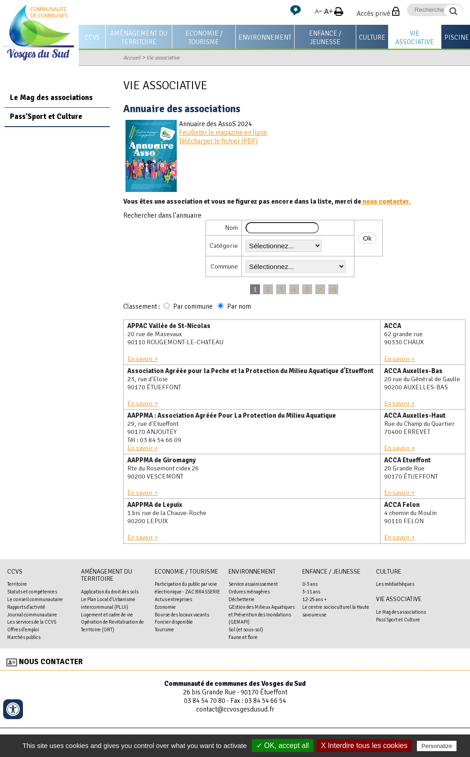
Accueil (131, 57)
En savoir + (142, 359)
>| (333, 289)
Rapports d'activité (26, 607)
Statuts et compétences (32, 591)
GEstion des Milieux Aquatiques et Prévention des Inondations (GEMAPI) (261, 614)
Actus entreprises (173, 599)
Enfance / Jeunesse (325, 37)
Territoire (17, 584)
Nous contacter (51, 661)
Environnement (264, 37)
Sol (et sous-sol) (245, 629)
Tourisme (164, 629)
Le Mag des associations (51, 97)
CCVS (92, 37)
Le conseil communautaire (35, 599)
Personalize (436, 746)
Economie (165, 607)
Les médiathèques (395, 584)
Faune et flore (243, 637)
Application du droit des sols (110, 591)
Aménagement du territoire (138, 37)
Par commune (193, 306)
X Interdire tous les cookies (364, 745)
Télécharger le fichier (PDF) (218, 141)
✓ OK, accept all (282, 745)
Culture (372, 37)
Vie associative (414, 37)
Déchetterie (241, 599)
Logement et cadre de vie (107, 614)
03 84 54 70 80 (204, 701)
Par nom (239, 306)
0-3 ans (310, 584)
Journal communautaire (32, 614)
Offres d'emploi (23, 629)
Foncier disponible (174, 622)
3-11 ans (311, 591)
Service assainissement (253, 584)
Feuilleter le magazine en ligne (223, 132)
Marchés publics (23, 637)
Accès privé (373, 13)
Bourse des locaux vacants (182, 614)
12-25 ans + (314, 599)
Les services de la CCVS (31, 622)
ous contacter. (388, 201)
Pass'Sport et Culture (46, 116)
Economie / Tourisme (204, 37)
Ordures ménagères (249, 591)
